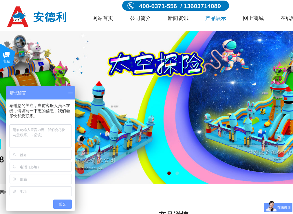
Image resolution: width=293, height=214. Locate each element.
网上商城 (253, 18)
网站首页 (102, 18)
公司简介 (140, 18)
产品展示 (215, 18)
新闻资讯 (178, 18)
